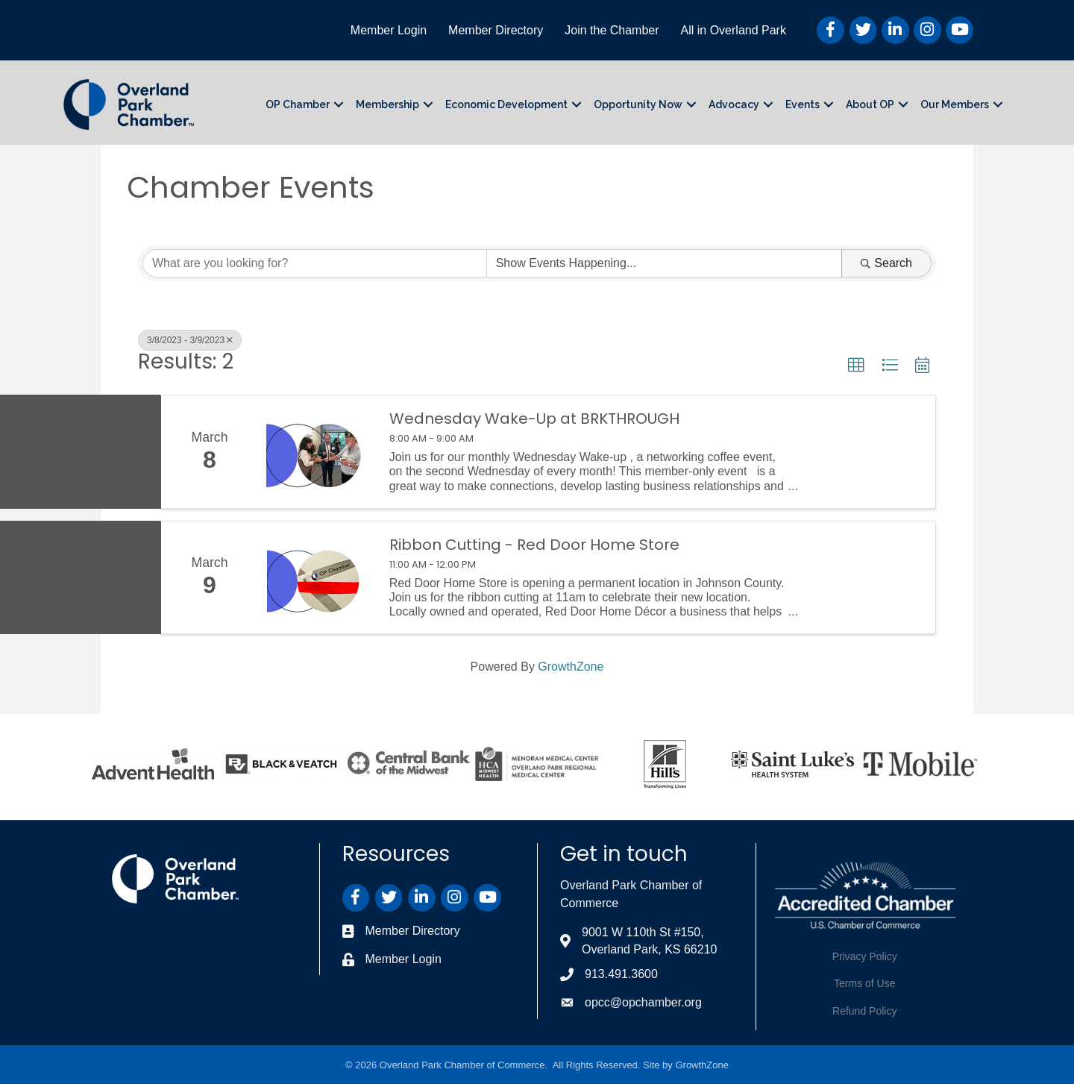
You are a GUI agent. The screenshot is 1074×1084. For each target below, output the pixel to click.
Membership (387, 104)
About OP (870, 104)
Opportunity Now (638, 104)
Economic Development (506, 104)
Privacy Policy (864, 956)
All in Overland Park (733, 30)
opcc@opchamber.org (643, 1002)
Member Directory (495, 30)
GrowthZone (570, 666)
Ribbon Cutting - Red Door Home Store (534, 544)
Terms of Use (864, 983)
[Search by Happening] (664, 263)
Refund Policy (864, 1011)
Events (802, 104)
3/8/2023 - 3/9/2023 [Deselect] (190, 340)
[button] (856, 365)
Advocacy (734, 104)
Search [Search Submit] (886, 263)
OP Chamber (298, 104)
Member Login (389, 30)
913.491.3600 (621, 974)
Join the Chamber (612, 30)
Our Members (954, 104)
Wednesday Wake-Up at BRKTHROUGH (534, 418)
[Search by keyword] (314, 263)
